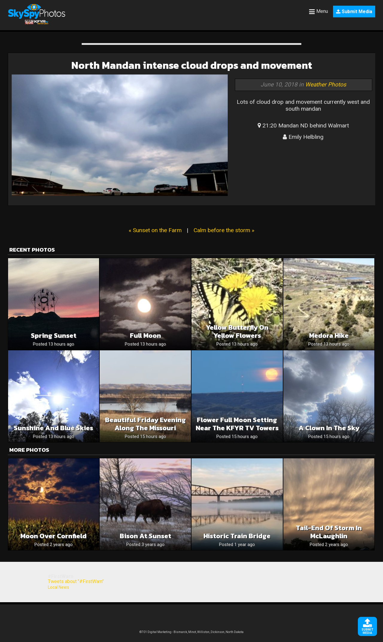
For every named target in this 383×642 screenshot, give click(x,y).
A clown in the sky (329, 428)
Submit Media (354, 11)
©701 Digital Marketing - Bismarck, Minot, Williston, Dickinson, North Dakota (191, 632)
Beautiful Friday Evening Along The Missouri (145, 424)
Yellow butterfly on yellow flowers (237, 331)
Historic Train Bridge (236, 536)
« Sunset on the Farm (155, 230)
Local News (58, 587)
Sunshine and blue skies (53, 428)
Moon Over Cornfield (53, 536)
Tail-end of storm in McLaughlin (329, 532)
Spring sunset (53, 335)
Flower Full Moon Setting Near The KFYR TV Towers (237, 424)
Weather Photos (325, 84)
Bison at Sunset (145, 536)
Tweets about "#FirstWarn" (76, 581)
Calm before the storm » (224, 230)
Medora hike (329, 335)
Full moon (145, 335)
